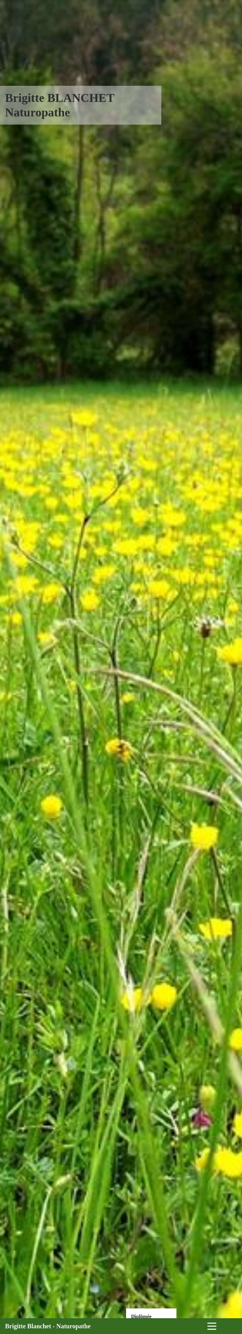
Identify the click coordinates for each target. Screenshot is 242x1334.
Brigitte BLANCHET (59, 97)
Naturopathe (37, 112)
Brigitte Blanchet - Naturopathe (47, 1326)
